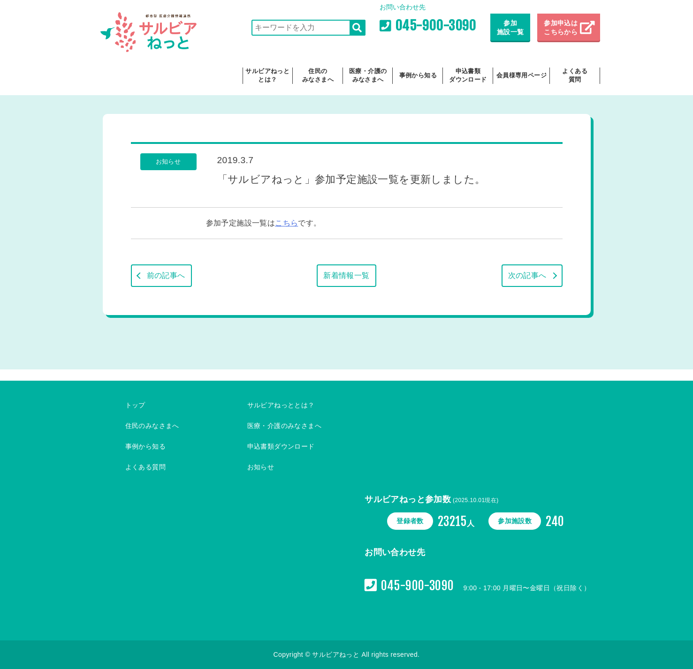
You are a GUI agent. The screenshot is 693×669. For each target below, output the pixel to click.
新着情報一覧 (346, 275)
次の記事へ (527, 275)
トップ (135, 405)
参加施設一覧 (510, 27)
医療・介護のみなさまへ (368, 75)
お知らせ (260, 467)
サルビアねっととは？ (267, 75)
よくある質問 (574, 75)
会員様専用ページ (521, 75)
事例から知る (418, 75)
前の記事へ (166, 275)
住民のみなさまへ (318, 75)
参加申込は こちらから (561, 27)
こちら (286, 223)
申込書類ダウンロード (468, 75)
